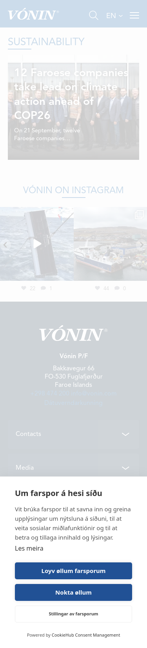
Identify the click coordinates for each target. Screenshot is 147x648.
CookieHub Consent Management (86, 635)
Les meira (29, 548)
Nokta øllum (73, 592)
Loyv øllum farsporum (74, 571)
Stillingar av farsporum (73, 614)
